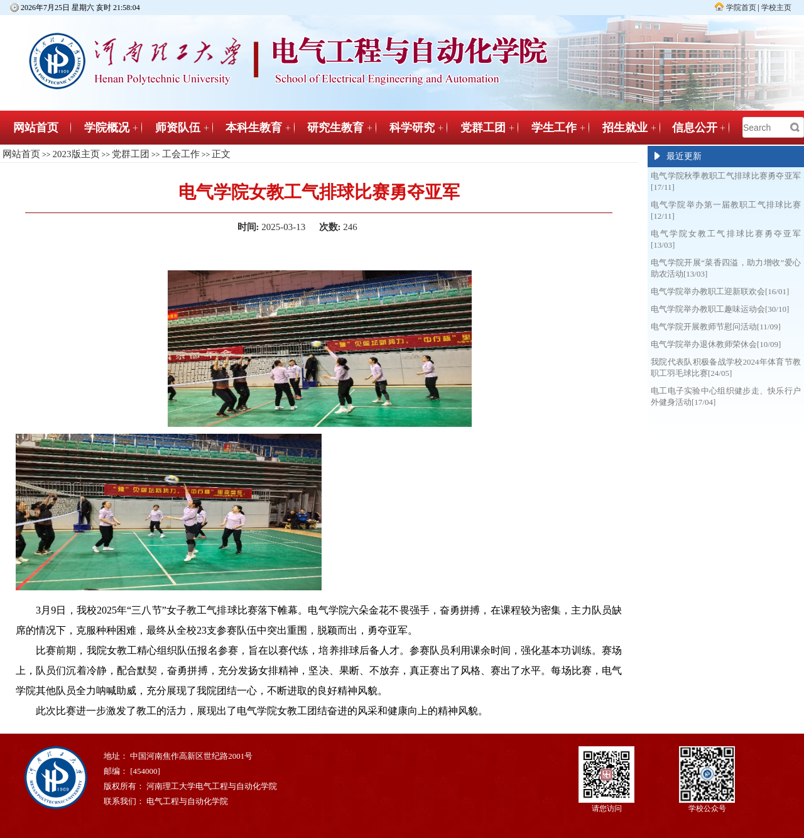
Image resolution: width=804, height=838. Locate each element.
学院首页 (741, 7)
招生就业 (625, 127)
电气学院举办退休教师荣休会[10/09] (716, 344)
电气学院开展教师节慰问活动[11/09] (716, 326)
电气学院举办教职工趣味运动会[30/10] (720, 309)
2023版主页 (76, 154)
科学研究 (412, 127)
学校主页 (776, 7)
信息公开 (694, 127)
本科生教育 (253, 127)
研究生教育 (335, 127)
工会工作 (181, 154)
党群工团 (483, 127)
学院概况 (106, 127)
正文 (221, 154)
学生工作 (554, 127)
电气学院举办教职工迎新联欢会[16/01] (720, 291)
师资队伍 (177, 127)
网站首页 (35, 127)
